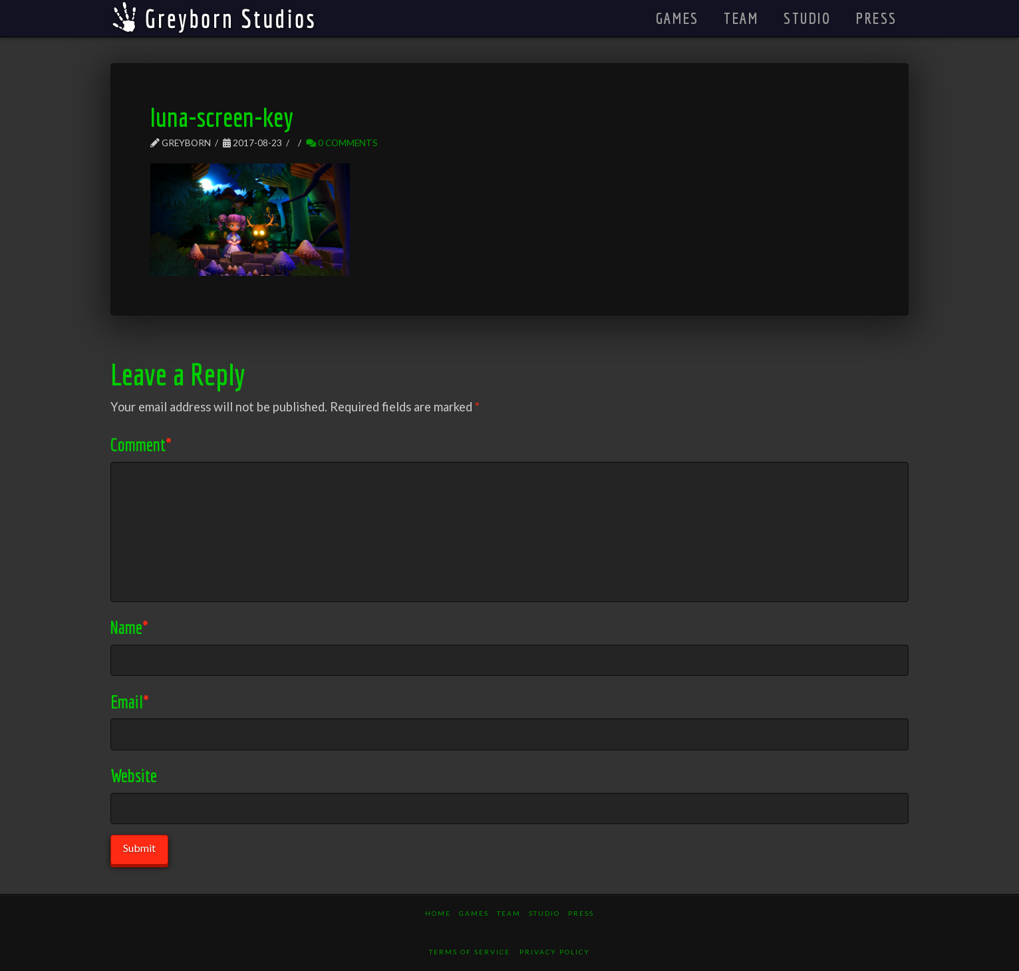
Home (438, 913)
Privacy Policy (554, 952)
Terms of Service (469, 952)
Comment (141, 444)
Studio (544, 913)
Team (509, 913)
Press (581, 913)
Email (129, 701)
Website (133, 775)
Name (129, 627)
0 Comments (342, 142)
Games (474, 913)
